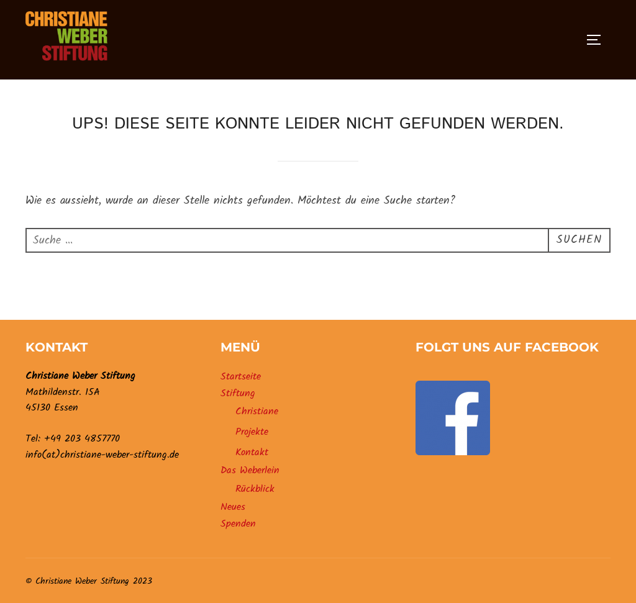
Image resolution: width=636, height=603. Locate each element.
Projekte (251, 432)
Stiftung (237, 393)
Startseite (240, 376)
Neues (232, 507)
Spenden (238, 524)
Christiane (256, 411)
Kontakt (251, 452)
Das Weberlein (249, 470)
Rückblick (255, 489)
